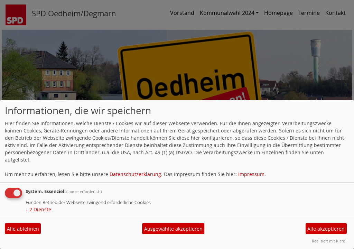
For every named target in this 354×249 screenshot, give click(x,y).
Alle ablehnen (23, 228)
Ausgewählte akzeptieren (173, 228)
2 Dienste (38, 209)
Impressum (251, 174)
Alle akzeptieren (326, 228)
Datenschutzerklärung (135, 174)
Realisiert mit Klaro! (329, 240)
